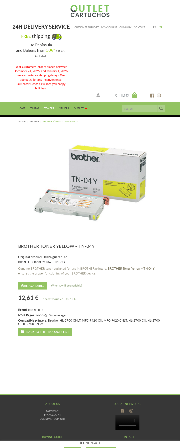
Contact (139, 27)
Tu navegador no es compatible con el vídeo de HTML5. (127, 422)
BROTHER (34, 121)
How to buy (53, 444)
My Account (52, 415)
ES (154, 27)
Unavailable (32, 285)
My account (109, 27)
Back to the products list (45, 331)
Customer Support (87, 27)
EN (160, 27)
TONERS (22, 121)
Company (125, 27)
